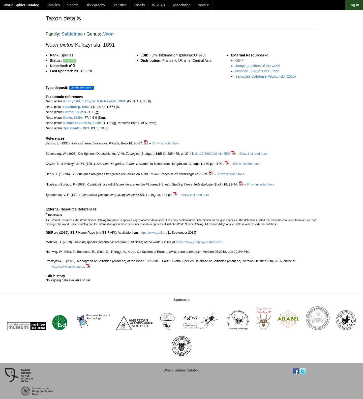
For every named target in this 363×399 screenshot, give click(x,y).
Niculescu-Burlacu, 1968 (81, 123)
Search (72, 5)
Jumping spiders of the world (257, 66)
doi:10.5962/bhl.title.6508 (213, 154)
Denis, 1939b (73, 117)
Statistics (119, 5)
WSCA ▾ (158, 5)
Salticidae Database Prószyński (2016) (265, 76)
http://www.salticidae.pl (68, 266)
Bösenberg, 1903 (76, 107)
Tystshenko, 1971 (76, 128)
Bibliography (95, 5)
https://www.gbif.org (153, 232)
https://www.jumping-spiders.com (199, 242)
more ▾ (203, 5)
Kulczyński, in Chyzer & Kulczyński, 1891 (94, 101)
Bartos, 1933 (72, 112)
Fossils (139, 5)
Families (53, 5)
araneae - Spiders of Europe (257, 71)
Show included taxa (165, 143)
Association (181, 5)
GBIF (239, 60)
